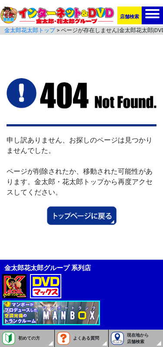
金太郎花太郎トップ (29, 30)
